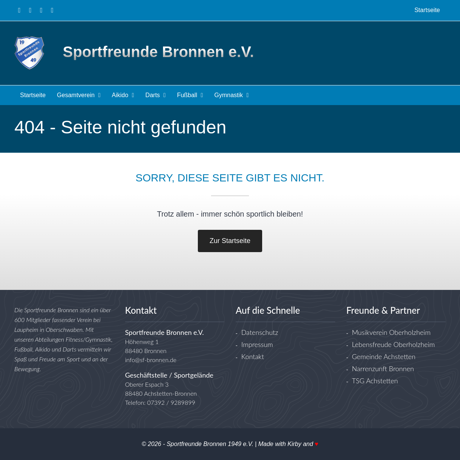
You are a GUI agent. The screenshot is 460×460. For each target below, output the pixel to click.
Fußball (190, 95)
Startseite (33, 95)
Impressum (257, 344)
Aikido (123, 95)
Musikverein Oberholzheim (391, 332)
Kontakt (252, 356)
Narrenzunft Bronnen (383, 368)
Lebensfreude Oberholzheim (393, 344)
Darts (155, 95)
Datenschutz (259, 332)
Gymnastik (231, 95)
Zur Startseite (230, 241)
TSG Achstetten (375, 380)
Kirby (294, 444)
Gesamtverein (79, 95)
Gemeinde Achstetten (383, 356)
